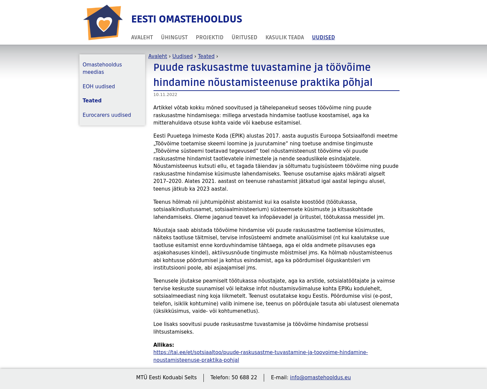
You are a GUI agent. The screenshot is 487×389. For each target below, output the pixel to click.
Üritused (244, 37)
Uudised (323, 37)
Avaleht (142, 37)
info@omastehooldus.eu (320, 378)
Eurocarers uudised (107, 115)
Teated (206, 56)
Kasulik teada (284, 37)
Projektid (210, 37)
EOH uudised (99, 87)
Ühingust (174, 37)
